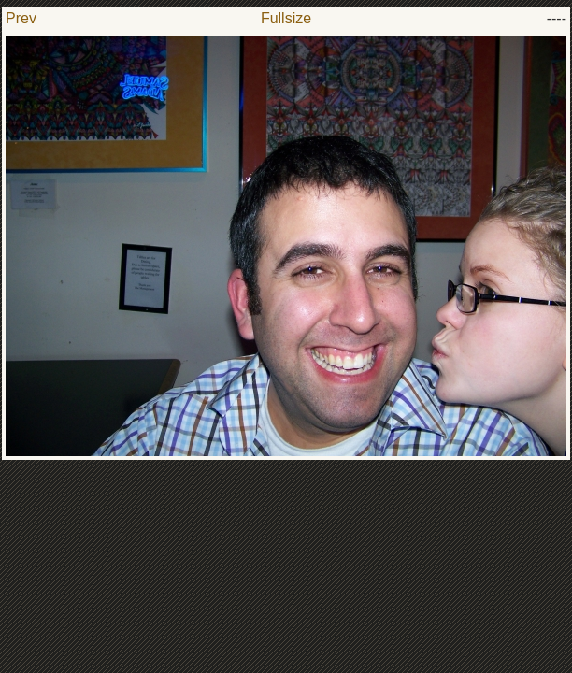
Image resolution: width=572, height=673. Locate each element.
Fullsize (286, 18)
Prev (21, 18)
